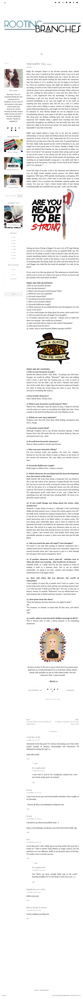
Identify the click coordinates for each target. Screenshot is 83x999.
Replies (36, 763)
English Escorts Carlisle (36, 889)
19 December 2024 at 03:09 (34, 910)
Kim (28, 839)
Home (4, 995)
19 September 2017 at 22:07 (34, 792)
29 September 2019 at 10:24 (34, 842)
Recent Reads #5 (13, 187)
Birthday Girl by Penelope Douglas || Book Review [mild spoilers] (14, 169)
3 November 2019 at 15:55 (39, 870)
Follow (6, 63)
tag (41, 690)
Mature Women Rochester (37, 907)
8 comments (70, 690)
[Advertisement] (53, 969)
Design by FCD (76, 995)
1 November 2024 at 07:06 (33, 892)
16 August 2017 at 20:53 (38, 770)
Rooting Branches (63, 995)
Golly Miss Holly (33, 737)
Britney (29, 790)
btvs (29, 690)
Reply (28, 759)
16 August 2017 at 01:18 (33, 740)
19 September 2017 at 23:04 (34, 818)
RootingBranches (38, 768)
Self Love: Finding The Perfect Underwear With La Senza (14, 152)
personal (35, 690)
